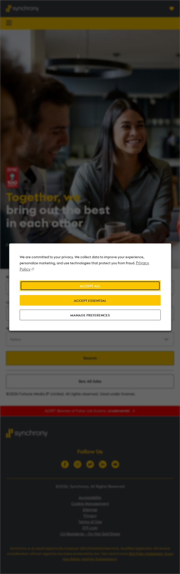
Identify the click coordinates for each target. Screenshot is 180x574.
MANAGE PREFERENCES (90, 315)
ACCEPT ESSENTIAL (90, 301)
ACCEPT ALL (90, 286)
